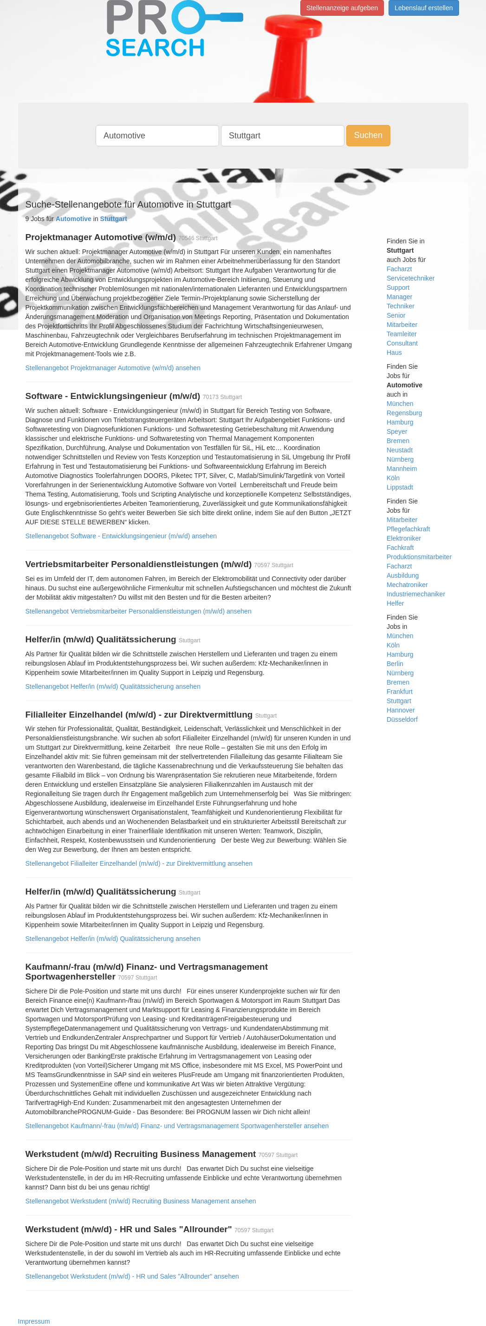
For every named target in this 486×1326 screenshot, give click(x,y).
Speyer (397, 431)
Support (398, 287)
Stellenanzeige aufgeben (342, 8)
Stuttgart (399, 701)
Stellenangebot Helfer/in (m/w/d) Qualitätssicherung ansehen (113, 686)
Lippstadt (400, 487)
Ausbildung (403, 575)
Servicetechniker (411, 278)
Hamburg (400, 422)
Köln (393, 478)
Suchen (368, 135)
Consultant (402, 343)
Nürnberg (400, 459)
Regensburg (404, 413)
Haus (394, 352)
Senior (396, 315)
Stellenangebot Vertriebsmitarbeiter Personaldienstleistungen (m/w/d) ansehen (139, 611)
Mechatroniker (407, 584)
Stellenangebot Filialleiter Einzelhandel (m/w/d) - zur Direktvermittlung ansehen (139, 863)
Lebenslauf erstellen (424, 8)
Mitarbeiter (402, 324)
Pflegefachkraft (408, 529)
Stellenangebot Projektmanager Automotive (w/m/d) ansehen (113, 368)
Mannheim (402, 468)
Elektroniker (404, 538)
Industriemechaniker (416, 594)
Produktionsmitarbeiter (419, 557)
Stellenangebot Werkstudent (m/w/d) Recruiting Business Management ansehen (141, 1201)
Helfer (395, 603)
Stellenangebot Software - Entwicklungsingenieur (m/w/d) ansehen (121, 536)
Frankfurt (400, 691)
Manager (399, 296)
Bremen (398, 440)
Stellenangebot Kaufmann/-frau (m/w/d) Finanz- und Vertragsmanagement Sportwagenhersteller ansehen (177, 1126)
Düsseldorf (402, 719)
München (400, 403)
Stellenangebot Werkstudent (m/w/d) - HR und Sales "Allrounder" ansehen (132, 1276)
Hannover (401, 710)
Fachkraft (400, 547)
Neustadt (400, 450)
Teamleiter (402, 334)
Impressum (34, 1321)
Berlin (395, 663)
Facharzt (399, 269)
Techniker (401, 306)
